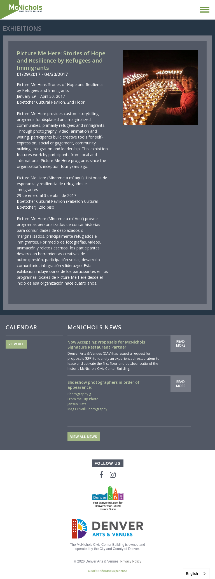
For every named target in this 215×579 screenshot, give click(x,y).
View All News (83, 437)
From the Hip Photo (83, 399)
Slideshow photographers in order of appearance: (103, 385)
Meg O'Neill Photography (87, 409)
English (192, 573)
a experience (107, 571)
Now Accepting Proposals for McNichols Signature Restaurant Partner (106, 344)
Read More (180, 343)
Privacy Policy (130, 561)
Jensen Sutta (77, 404)
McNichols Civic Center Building (21, 10)
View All (16, 344)
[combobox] (196, 573)
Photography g (79, 394)
